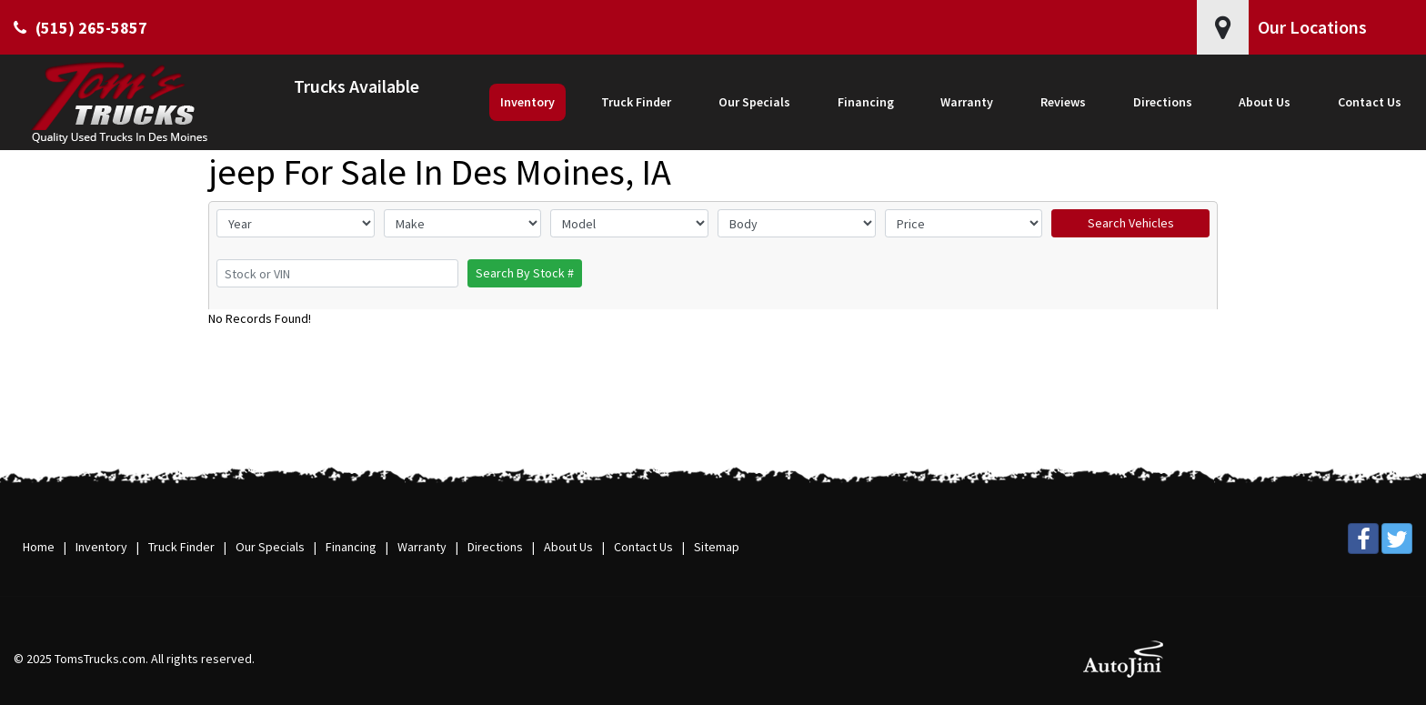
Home (39, 547)
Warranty (422, 547)
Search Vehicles (1131, 223)
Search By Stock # (525, 273)
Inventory (101, 547)
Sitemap (716, 547)
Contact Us (643, 547)
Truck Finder (181, 547)
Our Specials (270, 547)
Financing (351, 547)
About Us (568, 547)
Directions (495, 547)
